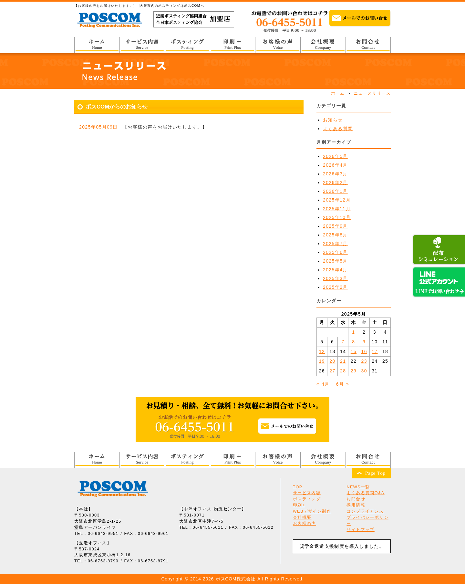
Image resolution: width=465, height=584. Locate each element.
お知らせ (333, 119)
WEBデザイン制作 (312, 511)
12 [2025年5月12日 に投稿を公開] (322, 351)
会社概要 (302, 517)
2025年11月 (337, 208)
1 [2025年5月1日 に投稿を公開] (353, 332)
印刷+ (299, 505)
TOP (298, 487)
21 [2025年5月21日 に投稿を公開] (343, 361)
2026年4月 (335, 165)
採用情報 (355, 505)
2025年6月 (335, 252)
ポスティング (307, 499)
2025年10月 (337, 217)
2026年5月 (335, 156)
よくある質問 (338, 128)
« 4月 (322, 384)
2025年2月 (335, 287)
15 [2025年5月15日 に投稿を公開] (353, 351)
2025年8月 (335, 234)
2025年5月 (335, 261)
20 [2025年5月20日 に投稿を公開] (332, 361)
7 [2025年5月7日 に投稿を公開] (343, 341)
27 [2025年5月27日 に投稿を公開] (332, 370)
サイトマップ (360, 529)
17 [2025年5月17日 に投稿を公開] (374, 351)
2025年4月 (335, 269)
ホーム (338, 93)
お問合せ (355, 499)
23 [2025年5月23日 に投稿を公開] (364, 361)
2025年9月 (335, 226)
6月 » (342, 384)
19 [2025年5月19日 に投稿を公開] (322, 361)
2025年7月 (335, 243)
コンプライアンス (365, 511)
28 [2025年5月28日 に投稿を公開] (343, 370)
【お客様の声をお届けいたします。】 (165, 127)
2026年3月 (335, 173)
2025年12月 (337, 200)
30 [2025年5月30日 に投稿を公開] (364, 370)
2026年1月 (335, 191)
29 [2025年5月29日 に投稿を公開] (353, 370)
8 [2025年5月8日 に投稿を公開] (353, 341)
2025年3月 (335, 278)
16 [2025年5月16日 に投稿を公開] (364, 351)
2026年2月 (335, 182)
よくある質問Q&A (365, 493)
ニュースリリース (372, 93)
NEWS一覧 (358, 487)
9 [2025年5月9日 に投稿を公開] (364, 341)
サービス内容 (307, 493)
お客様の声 (304, 523)
